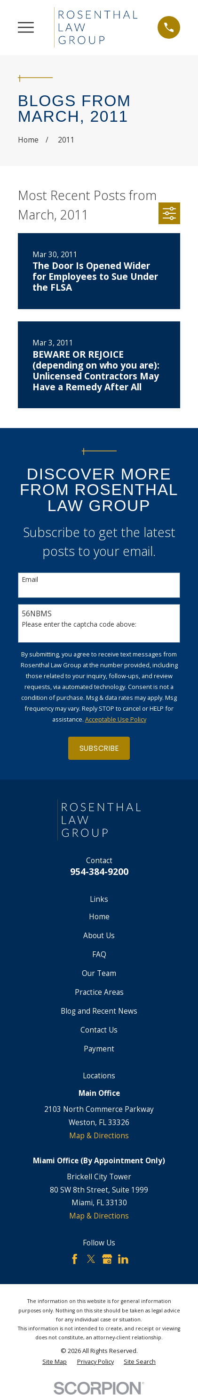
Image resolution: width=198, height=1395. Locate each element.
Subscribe (99, 748)
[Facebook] (75, 1259)
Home (99, 917)
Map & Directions (99, 1136)
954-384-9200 (99, 871)
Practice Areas (99, 992)
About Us (99, 936)
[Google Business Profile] (107, 1259)
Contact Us (99, 1030)
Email (30, 580)
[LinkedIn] (123, 1259)
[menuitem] (54, 1361)
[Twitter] (91, 1259)
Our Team (99, 973)
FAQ (99, 954)
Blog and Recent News (99, 1011)
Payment (99, 1049)
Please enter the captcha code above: (79, 625)
